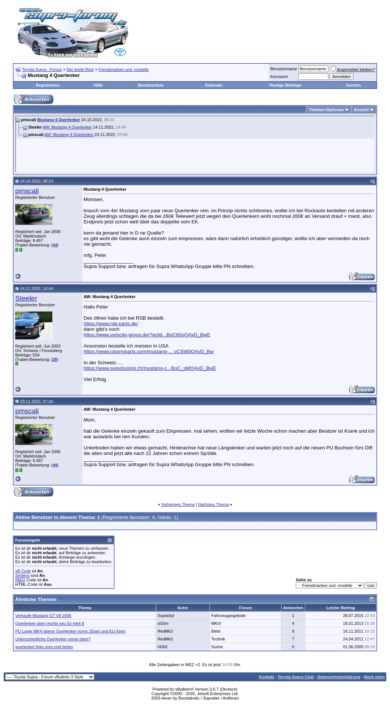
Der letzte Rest (80, 69)
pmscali (27, 191)
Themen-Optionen (326, 109)
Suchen (353, 85)
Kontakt (266, 677)
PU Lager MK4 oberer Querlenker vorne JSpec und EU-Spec (70, 631)
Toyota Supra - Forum (42, 69)
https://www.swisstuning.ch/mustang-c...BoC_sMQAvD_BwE (150, 368)
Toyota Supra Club (296, 677)
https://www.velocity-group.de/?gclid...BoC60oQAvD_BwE (147, 335)
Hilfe (98, 85)
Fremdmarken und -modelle (123, 69)
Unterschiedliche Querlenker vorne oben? (53, 639)
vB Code (23, 571)
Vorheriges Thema (178, 504)
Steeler (26, 298)
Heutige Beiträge (285, 85)
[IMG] (20, 580)
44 (54, 245)
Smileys (22, 575)
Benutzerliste (150, 85)
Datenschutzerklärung (338, 677)
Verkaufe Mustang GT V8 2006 (43, 615)
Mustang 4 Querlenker (58, 119)
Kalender (213, 85)
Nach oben (374, 677)
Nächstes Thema (213, 504)
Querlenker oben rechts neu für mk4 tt (49, 623)
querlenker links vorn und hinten (44, 647)
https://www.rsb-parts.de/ (111, 323)
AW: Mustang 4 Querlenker (67, 127)
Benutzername (283, 69)
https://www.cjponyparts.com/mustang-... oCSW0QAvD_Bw (149, 351)
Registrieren (47, 85)
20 (54, 359)
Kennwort (278, 76)
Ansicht (361, 109)
